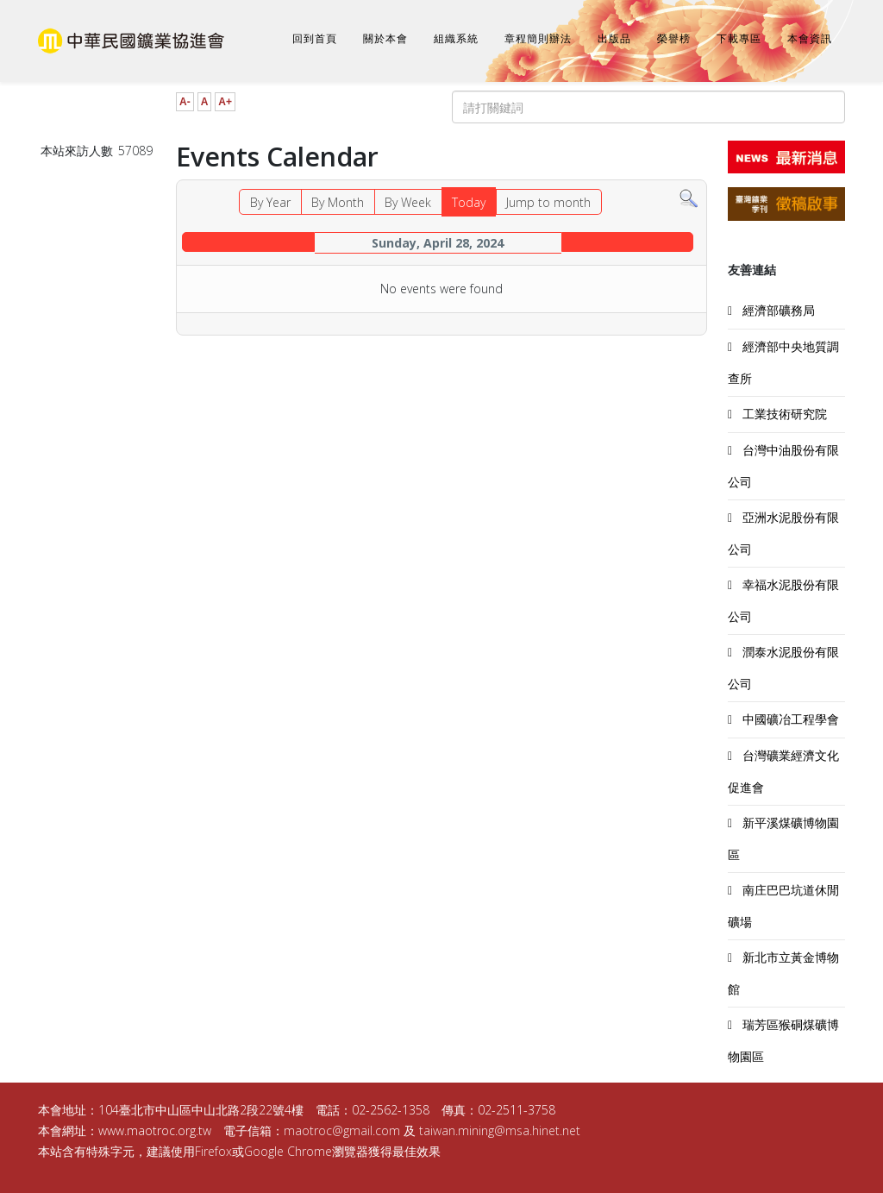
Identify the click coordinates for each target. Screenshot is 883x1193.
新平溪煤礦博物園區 (783, 838)
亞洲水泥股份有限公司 (783, 533)
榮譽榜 (674, 39)
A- (185, 102)
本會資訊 (809, 39)
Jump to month (548, 202)
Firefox (213, 1151)
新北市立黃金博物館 (783, 973)
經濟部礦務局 (777, 310)
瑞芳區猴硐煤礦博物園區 (783, 1040)
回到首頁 (314, 39)
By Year (270, 202)
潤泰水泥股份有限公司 (783, 668)
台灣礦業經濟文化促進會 (783, 771)
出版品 (614, 39)
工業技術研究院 (783, 413)
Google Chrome (288, 1151)
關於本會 (385, 39)
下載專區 (739, 39)
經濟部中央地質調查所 (783, 362)
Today (468, 202)
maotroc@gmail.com (342, 1130)
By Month (337, 202)
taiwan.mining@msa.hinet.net (499, 1130)
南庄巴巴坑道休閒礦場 (783, 906)
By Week (408, 202)
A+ (225, 102)
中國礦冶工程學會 (789, 719)
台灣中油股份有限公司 (783, 466)
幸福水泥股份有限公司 (783, 600)
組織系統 (456, 39)
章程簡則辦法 (538, 39)
